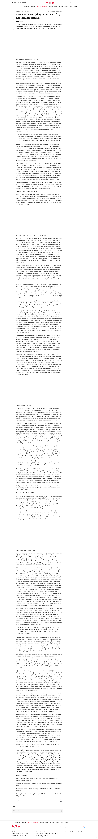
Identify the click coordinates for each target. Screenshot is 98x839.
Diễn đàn (33, 6)
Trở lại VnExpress (52, 826)
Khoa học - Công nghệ (42, 6)
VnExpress (14, 2)
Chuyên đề (26, 6)
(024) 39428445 (44, 835)
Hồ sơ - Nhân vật (73, 6)
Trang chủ (18, 11)
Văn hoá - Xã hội (53, 6)
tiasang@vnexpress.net (44, 836)
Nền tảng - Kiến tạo (63, 6)
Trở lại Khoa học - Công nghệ (18, 800)
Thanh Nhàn (19, 21)
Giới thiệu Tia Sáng (61, 826)
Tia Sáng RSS (70, 826)
